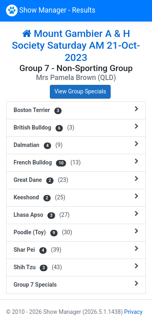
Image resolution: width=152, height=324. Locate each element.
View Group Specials (80, 91)
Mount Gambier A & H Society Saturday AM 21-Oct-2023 (76, 45)
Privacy (133, 312)
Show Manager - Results (50, 10)
